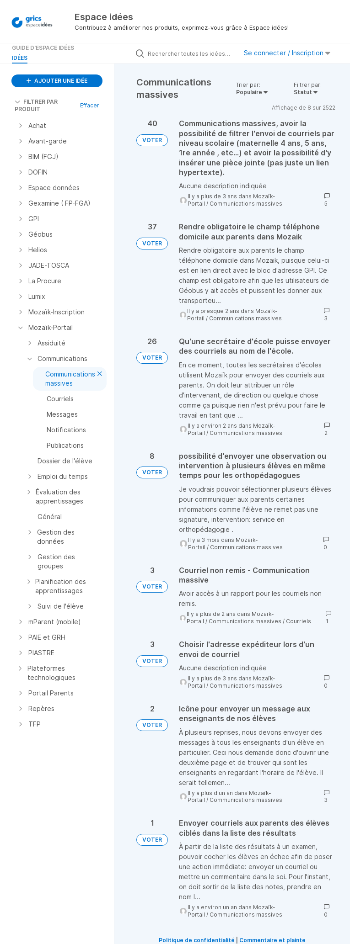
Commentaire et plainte (272, 940)
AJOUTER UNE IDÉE (57, 80)
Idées (19, 57)
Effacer (89, 105)
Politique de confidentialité (197, 940)
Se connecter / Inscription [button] (287, 53)
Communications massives (246, 203)
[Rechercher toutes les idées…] (190, 53)
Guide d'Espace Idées (43, 47)
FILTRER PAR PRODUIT (36, 105)
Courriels (298, 621)
